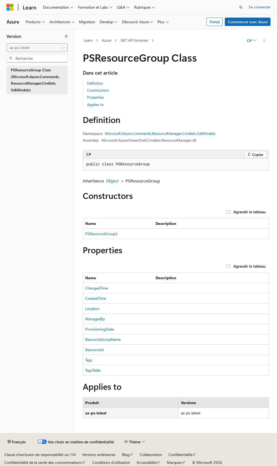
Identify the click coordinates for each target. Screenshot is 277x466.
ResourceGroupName (103, 339)
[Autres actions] (264, 40)
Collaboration (151, 454)
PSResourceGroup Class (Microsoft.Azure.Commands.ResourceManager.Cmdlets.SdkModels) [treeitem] (35, 79)
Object (112, 181)
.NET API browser (134, 40)
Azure (106, 40)
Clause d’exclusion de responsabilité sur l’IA (40, 454)
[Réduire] (66, 36)
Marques (174, 462)
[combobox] (37, 47)
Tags (88, 359)
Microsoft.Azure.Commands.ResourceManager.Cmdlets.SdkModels (160, 133)
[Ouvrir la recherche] (241, 7)
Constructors (98, 90)
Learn (88, 40)
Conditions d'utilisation (111, 462)
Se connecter (260, 6)
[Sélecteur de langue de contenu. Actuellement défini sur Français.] (16, 442)
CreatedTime (95, 298)
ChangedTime (96, 288)
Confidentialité (180, 454)
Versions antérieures (99, 454)
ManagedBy (95, 318)
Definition (95, 83)
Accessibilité (147, 462)
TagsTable (92, 370)
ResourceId (94, 349)
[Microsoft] (10, 7)
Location (92, 308)
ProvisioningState (99, 329)
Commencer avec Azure (248, 21)
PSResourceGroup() (101, 233)
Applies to (95, 104)
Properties (95, 97)
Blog (125, 454)
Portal (215, 21)
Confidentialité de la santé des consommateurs (43, 462)
